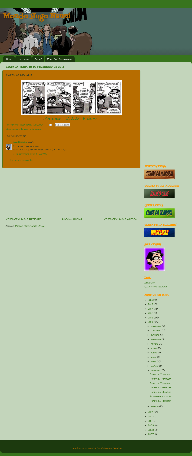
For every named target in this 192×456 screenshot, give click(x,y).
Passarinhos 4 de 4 (160, 396)
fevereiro (156, 370)
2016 (151, 313)
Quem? (38, 59)
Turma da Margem (31, 129)
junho (154, 352)
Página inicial (72, 219)
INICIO (72, 118)
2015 (151, 317)
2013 (151, 412)
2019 (151, 304)
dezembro (156, 326)
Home (9, 59)
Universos (23, 59)
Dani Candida (20, 142)
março (155, 366)
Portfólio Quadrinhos (59, 59)
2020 (151, 300)
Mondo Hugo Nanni (36, 16)
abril (154, 361)
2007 (151, 434)
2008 (151, 429)
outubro (155, 334)
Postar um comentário (22, 160)
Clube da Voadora (160, 383)
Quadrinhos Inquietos (155, 286)
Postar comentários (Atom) (30, 226)
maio (153, 357)
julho (154, 348)
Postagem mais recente (23, 219)
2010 (151, 421)
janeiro (155, 406)
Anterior (53, 118)
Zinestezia (149, 282)
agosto (155, 343)
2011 (150, 416)
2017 (151, 308)
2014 (151, 322)
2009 (151, 425)
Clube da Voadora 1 (160, 374)
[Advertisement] (71, 192)
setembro (156, 339)
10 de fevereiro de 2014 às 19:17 (30, 154)
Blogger (117, 448)
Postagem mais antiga (120, 219)
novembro (156, 330)
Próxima (90, 118)
